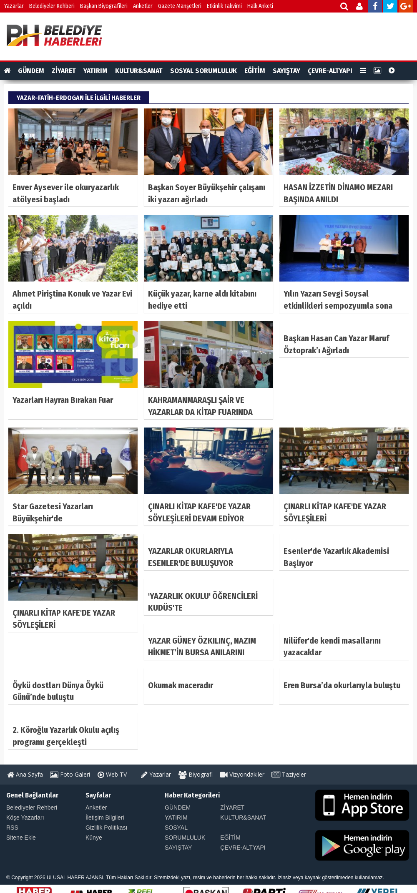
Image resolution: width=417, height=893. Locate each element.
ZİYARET (64, 70)
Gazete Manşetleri (179, 6)
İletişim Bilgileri (104, 817)
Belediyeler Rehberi (52, 6)
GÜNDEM (31, 70)
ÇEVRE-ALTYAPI (330, 70)
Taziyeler (288, 774)
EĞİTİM (254, 70)
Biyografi (195, 774)
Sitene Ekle (21, 837)
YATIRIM (95, 70)
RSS (12, 827)
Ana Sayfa (25, 774)
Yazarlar (14, 6)
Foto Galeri (70, 774)
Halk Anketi (260, 6)
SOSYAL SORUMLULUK (203, 70)
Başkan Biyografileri (104, 6)
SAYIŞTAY (286, 70)
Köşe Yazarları (25, 817)
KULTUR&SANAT (139, 70)
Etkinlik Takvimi (224, 6)
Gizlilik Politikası (106, 827)
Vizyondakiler (242, 774)
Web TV (112, 774)
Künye (93, 837)
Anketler (143, 6)
